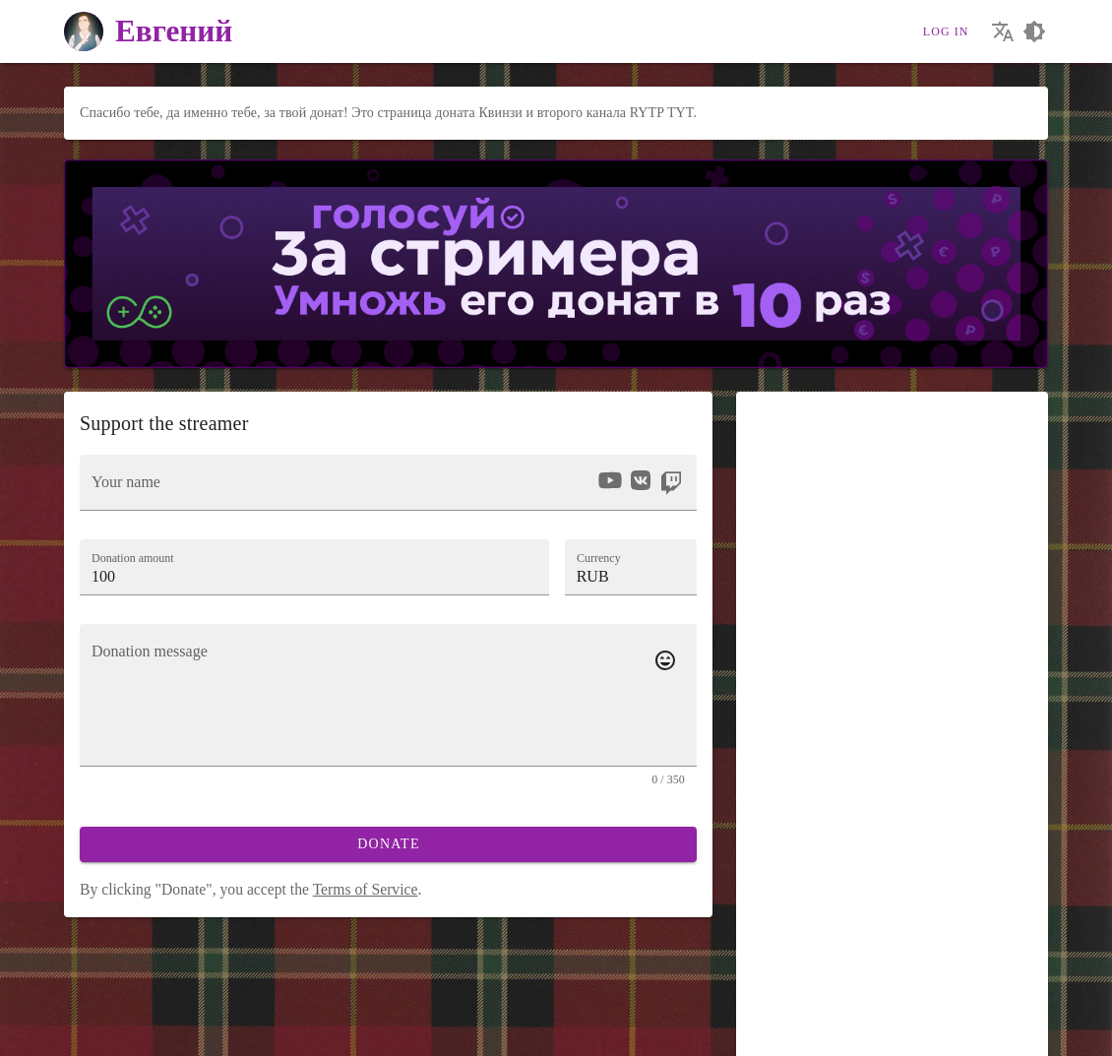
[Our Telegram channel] (150, 1030)
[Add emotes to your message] (665, 660)
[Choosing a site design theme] (1034, 31)
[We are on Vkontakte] (81, 1030)
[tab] (780, 652)
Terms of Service (365, 889)
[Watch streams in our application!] (219, 1030)
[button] (631, 566)
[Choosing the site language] (1003, 31)
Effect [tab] (990, 652)
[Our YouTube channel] (115, 1030)
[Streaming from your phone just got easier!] (184, 1030)
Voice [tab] (878, 652)
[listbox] (639, 483)
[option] (610, 480)
